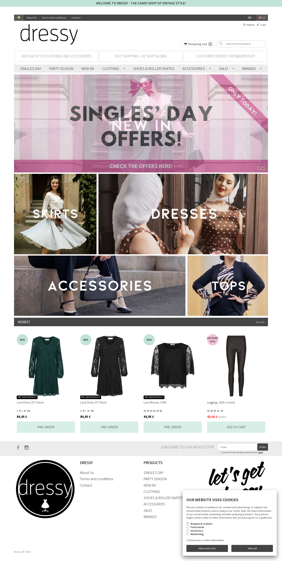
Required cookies (202, 523)
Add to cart (236, 427)
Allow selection (207, 548)
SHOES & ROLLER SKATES (153, 68)
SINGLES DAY (30, 68)
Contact (75, 17)
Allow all (252, 548)
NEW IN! (87, 68)
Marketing (197, 534)
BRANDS (249, 68)
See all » (260, 322)
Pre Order (45, 427)
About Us (31, 17)
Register (251, 24)
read (260, 452)
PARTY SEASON (61, 68)
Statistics (197, 530)
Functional (197, 527)
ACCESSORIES (193, 68)
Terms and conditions (54, 17)
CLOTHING (110, 68)
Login (263, 24)
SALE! (223, 68)
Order (262, 447)
